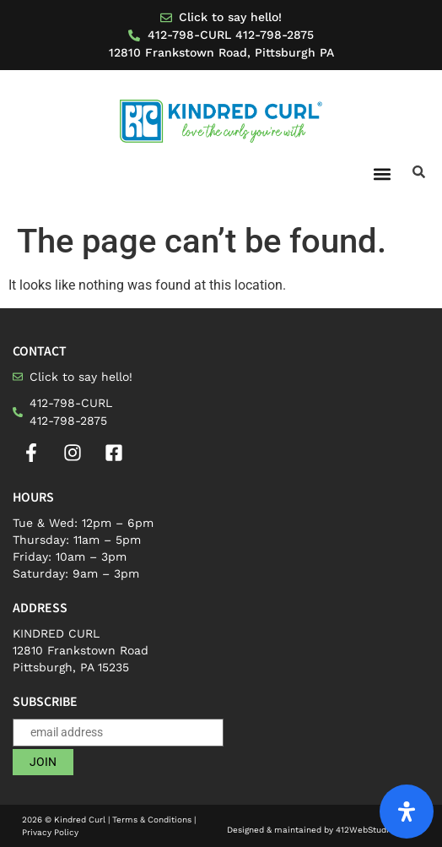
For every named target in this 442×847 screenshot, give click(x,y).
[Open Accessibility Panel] (407, 812)
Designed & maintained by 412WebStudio (323, 830)
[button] (382, 173)
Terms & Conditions (151, 819)
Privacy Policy (50, 832)
